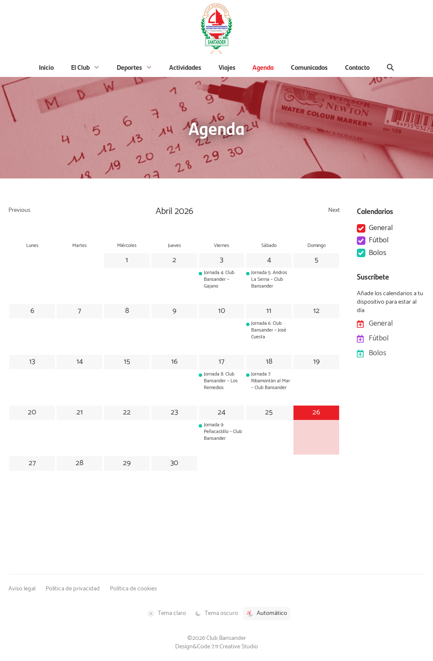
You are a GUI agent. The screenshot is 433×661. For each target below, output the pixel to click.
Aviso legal (22, 588)
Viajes (227, 67)
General (381, 228)
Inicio (46, 67)
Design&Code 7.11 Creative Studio (216, 647)
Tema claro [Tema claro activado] (167, 613)
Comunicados (309, 67)
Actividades (185, 67)
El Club (80, 67)
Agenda (263, 67)
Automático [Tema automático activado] (267, 613)
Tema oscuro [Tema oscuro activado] (216, 613)
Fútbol (379, 240)
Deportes (129, 67)
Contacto (357, 67)
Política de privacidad (73, 588)
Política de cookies (133, 588)
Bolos (377, 253)
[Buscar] (390, 67)
